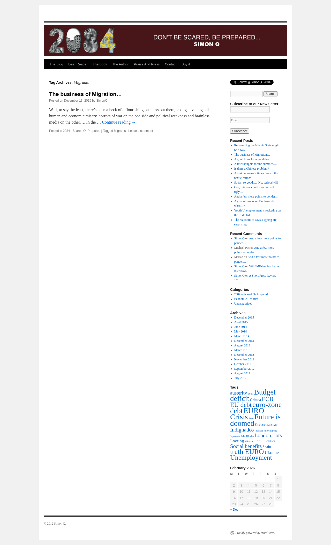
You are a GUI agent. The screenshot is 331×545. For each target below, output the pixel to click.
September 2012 (244, 368)
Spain (266, 447)
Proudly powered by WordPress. (255, 533)
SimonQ (101, 100)
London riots (268, 435)
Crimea (255, 400)
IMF (275, 424)
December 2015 (244, 317)
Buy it (186, 64)
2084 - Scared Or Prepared (81, 131)
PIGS (259, 441)
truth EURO (247, 452)
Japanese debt (237, 436)
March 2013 (241, 350)
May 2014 (240, 331)
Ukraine (272, 452)
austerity (238, 393)
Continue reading (119, 122)
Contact (170, 64)
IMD (269, 424)
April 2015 (241, 322)
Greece (260, 424)
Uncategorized (243, 303)
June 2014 (240, 327)
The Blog (56, 64)
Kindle (250, 436)
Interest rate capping (266, 430)
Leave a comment (140, 131)
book (250, 393)
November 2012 (244, 359)
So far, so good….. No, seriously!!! (256, 182)
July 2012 (240, 378)
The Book (100, 64)
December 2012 (244, 355)
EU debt (241, 404)
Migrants (120, 131)
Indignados (242, 430)
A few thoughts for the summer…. (255, 164)
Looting (237, 440)
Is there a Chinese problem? (251, 168)
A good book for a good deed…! (254, 159)
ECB (267, 399)
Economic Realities (246, 299)
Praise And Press (147, 64)
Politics (269, 441)
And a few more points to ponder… (256, 196)
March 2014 (241, 336)
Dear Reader (77, 64)
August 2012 (242, 373)
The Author (120, 64)
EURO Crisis (247, 413)
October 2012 (242, 364)
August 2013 (242, 345)
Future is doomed (255, 420)
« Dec (234, 509)
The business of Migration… (85, 94)
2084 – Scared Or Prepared (251, 294)
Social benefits (246, 446)
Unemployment (251, 457)
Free (251, 418)
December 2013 (244, 341)
